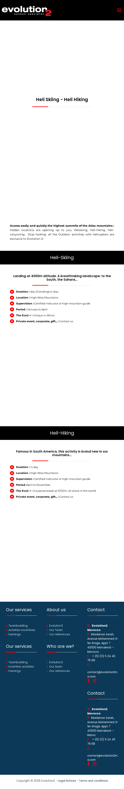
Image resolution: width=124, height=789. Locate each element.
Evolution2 (56, 626)
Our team (55, 667)
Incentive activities (21, 667)
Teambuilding (18, 626)
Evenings (15, 634)
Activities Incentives (22, 630)
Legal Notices (67, 781)
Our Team (56, 630)
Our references (59, 634)
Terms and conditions (93, 781)
